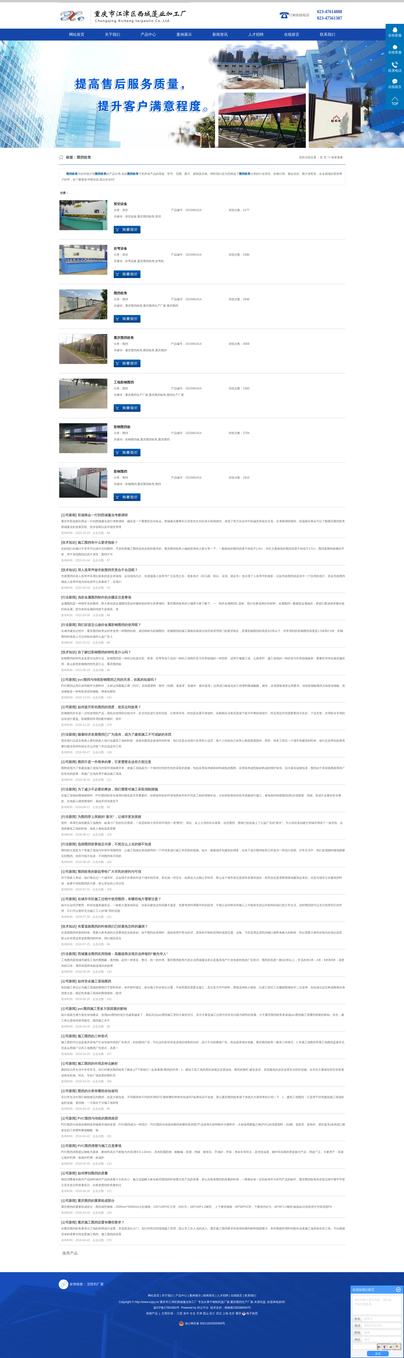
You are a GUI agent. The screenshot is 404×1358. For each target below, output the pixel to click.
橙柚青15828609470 (238, 1307)
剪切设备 (120, 204)
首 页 (323, 157)
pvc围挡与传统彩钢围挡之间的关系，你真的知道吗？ (117, 680)
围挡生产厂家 (175, 395)
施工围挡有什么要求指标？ (98, 542)
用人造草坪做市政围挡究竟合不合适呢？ (108, 570)
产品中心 (148, 34)
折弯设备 (120, 248)
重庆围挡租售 (146, 216)
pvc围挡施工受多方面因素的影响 (102, 1009)
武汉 (219, 1313)
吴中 (186, 1313)
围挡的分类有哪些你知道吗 (98, 1091)
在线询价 (127, 229)
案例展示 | (195, 1295)
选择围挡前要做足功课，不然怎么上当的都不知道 (114, 844)
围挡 (125, 299)
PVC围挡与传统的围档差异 (98, 1118)
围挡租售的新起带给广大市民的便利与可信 (109, 871)
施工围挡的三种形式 (93, 1036)
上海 (225, 1313)
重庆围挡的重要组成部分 (96, 1201)
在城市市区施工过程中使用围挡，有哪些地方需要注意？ (119, 899)
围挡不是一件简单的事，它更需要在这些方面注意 (114, 762)
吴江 (212, 1313)
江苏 (180, 1313)
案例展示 (184, 34)
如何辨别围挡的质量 (93, 1173)
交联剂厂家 (95, 1284)
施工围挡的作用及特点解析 (98, 1063)
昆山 (206, 1313)
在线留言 (291, 34)
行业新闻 (68, 597)
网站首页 (76, 34)
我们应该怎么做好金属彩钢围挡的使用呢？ (109, 625)
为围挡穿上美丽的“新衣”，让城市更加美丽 (109, 817)
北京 (232, 1313)
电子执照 (250, 1313)
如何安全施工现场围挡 (94, 981)
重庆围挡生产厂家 (154, 305)
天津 (199, 1313)
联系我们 (327, 34)
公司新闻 (68, 515)
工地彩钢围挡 (124, 382)
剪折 (125, 210)
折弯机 (159, 261)
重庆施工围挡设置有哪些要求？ (101, 1222)
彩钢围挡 (120, 471)
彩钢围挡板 (122, 427)
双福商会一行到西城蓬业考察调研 (103, 515)
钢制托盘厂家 (221, 1302)
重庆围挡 (172, 305)
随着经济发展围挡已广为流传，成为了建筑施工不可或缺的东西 (124, 734)
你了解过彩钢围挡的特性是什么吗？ (104, 652)
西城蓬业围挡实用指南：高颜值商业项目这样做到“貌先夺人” (123, 954)
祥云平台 (203, 1307)
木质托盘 (260, 1302)
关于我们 (112, 34)
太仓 (192, 1313)
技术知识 (68, 542)
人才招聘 (256, 34)
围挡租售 (120, 293)
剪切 (158, 216)
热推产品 (152, 1313)
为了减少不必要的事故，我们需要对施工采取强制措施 (118, 789)
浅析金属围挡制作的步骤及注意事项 (104, 597)
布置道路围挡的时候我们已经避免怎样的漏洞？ (113, 926)
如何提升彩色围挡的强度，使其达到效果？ (109, 707)
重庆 (238, 1313)
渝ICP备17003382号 (166, 1307)
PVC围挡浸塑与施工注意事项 (99, 1146)
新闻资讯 (220, 34)
